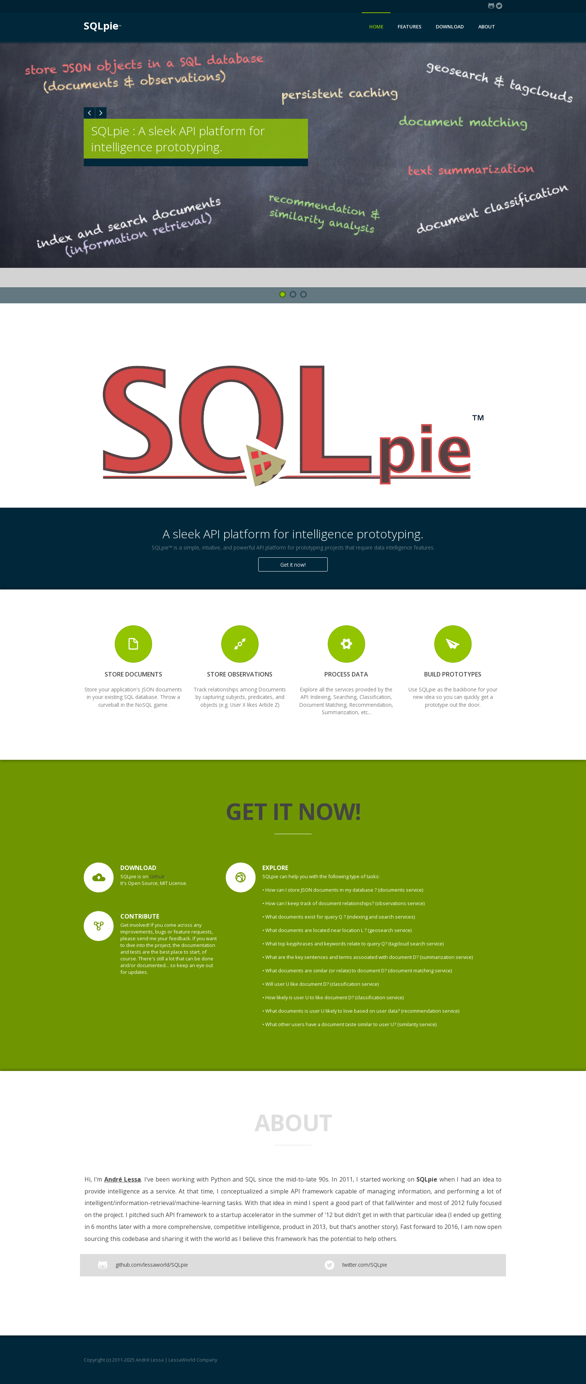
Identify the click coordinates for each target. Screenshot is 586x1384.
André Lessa (122, 1179)
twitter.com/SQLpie (364, 1264)
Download (450, 26)
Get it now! (293, 564)
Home (376, 26)
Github (157, 876)
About (486, 26)
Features (410, 26)
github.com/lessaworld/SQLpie (151, 1264)
